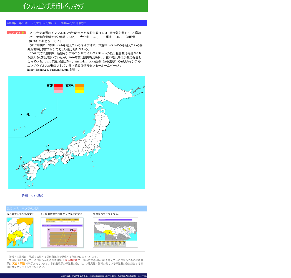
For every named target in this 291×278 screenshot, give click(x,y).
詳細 (25, 195)
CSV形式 (37, 195)
